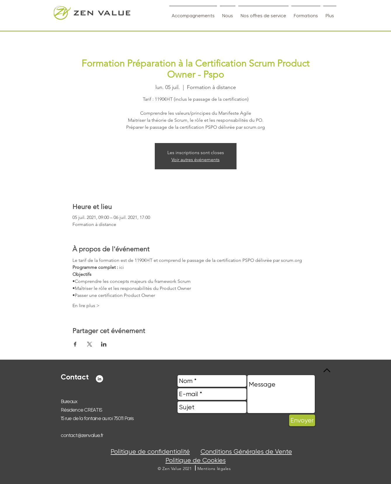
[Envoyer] (302, 420)
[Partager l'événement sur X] (89, 344)
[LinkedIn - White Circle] (99, 378)
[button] (214, 468)
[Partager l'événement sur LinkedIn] (104, 344)
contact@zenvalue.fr (82, 435)
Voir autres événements (195, 159)
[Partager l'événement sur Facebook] (75, 344)
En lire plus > (86, 305)
